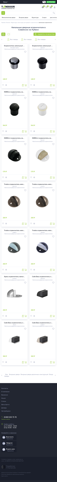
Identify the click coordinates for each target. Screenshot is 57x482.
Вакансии (4, 395)
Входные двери (14, 374)
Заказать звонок (5, 419)
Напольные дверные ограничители (14, 49)
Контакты (4, 388)
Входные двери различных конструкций (34, 374)
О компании (5, 391)
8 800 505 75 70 (10, 417)
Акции (3, 398)
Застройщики (5, 411)
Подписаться (9, 438)
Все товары (12, 39)
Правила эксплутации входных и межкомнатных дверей (16, 472)
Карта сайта (4, 476)
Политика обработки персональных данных (12, 474)
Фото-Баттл (5, 404)
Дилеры (4, 408)
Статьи (3, 401)
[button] (54, 39)
